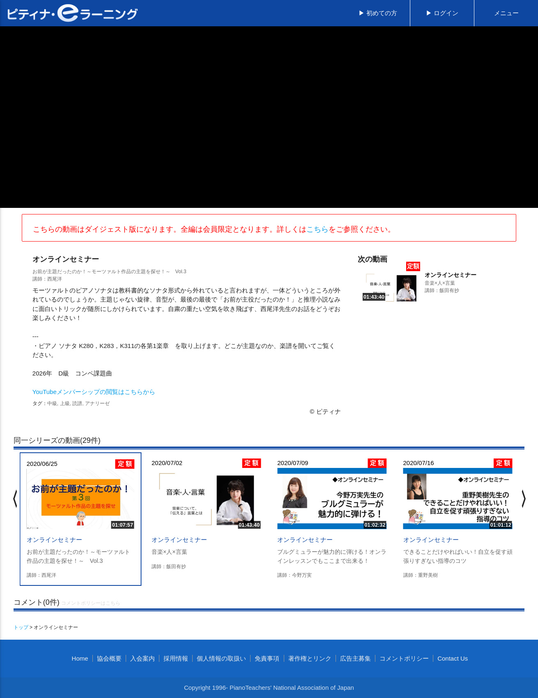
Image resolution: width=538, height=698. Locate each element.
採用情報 (175, 658)
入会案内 (142, 658)
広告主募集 (355, 658)
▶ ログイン (442, 12)
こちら (317, 229)
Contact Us (452, 658)
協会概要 (109, 658)
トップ (21, 627)
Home (80, 658)
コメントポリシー (404, 658)
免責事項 (267, 658)
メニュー (506, 12)
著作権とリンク (309, 658)
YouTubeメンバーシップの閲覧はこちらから (93, 391)
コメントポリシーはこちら (90, 603)
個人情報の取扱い (221, 658)
